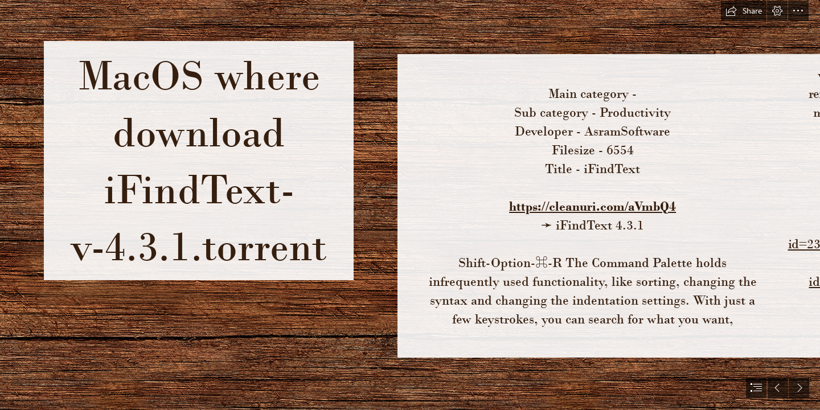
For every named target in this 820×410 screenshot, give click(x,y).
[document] (410, 205)
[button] (743, 11)
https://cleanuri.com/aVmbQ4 (592, 206)
